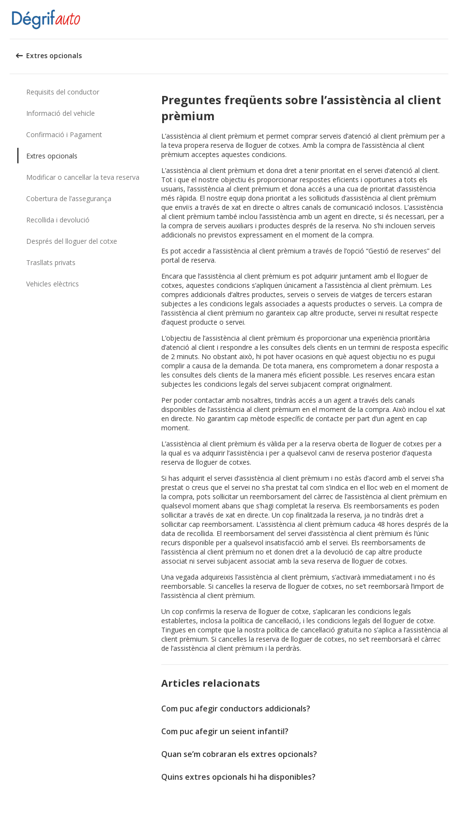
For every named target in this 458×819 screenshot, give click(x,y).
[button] (447, 19)
